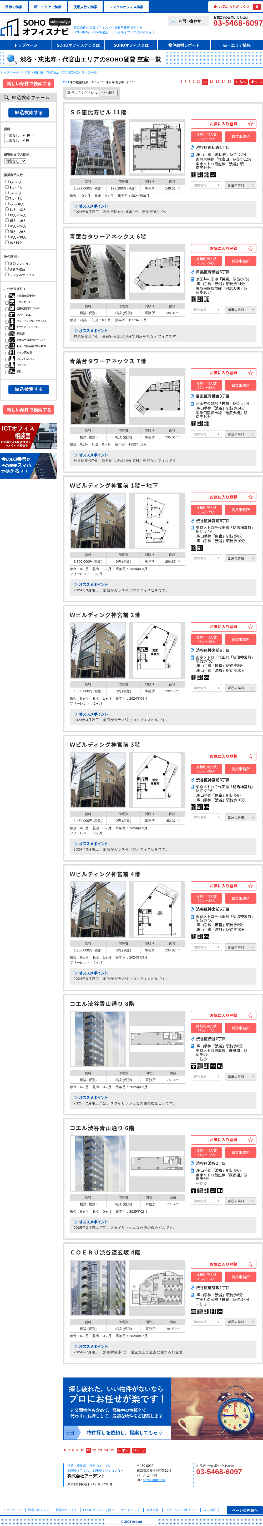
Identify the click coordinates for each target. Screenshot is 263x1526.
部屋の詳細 (236, 185)
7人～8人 (13, 199)
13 (218, 82)
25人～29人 (15, 232)
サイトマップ (130, 1510)
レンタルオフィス (20, 275)
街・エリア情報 (237, 45)
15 (229, 82)
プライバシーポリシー (181, 1510)
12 (212, 82)
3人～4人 (13, 188)
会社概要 (152, 1510)
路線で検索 (13, 7)
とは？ (98, 1510)
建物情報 (200, 185)
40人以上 (13, 243)
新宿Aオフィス (66, 1510)
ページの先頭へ (245, 1510)
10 (199, 82)
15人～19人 (15, 221)
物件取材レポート (184, 45)
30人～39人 (15, 237)
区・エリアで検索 (48, 7)
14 (223, 82)
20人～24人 (15, 226)
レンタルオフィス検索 (126, 7)
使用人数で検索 (85, 7)
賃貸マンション (18, 264)
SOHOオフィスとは (131, 45)
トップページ (26, 45)
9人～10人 (14, 204)
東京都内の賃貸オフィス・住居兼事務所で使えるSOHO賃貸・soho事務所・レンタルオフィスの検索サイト (114, 30)
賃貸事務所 (15, 269)
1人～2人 (13, 182)
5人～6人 (13, 193)
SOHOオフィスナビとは (78, 45)
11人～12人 (15, 210)
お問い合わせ (190, 20)
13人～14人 (15, 215)
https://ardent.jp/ (154, 1480)
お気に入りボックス (240, 7)
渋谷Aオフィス (38, 1510)
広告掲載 (209, 1510)
